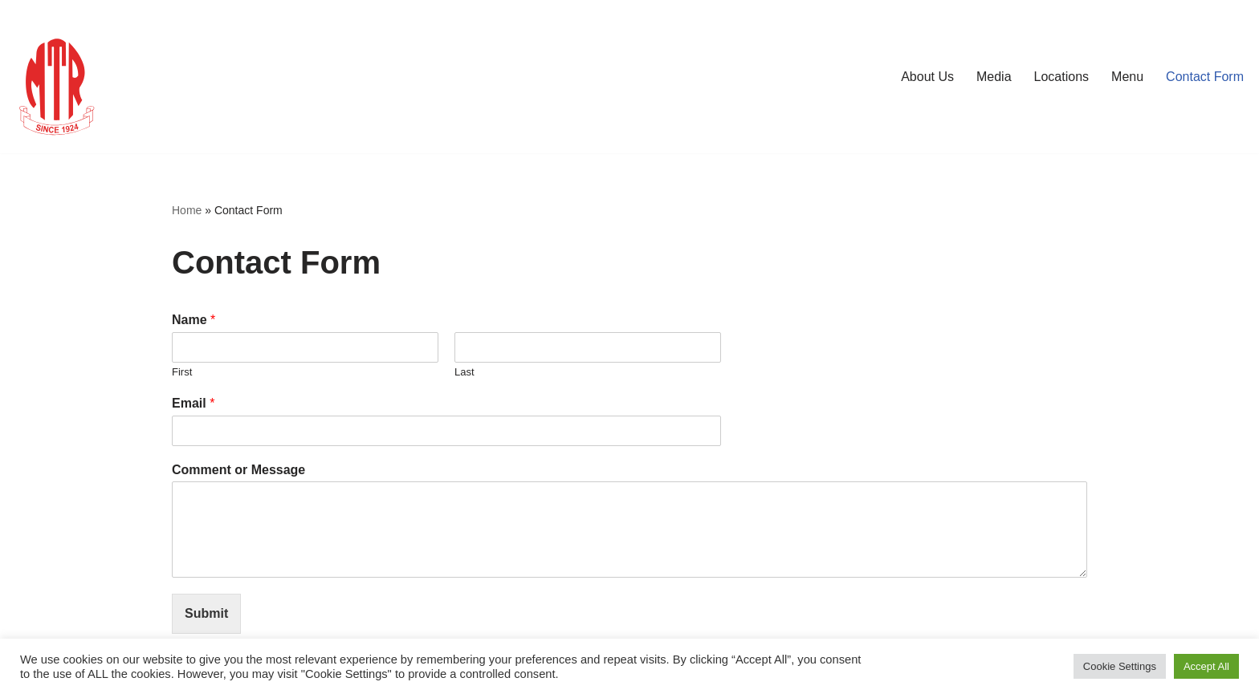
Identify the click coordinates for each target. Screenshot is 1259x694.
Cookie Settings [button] (1119, 666)
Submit (206, 613)
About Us (927, 76)
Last (464, 372)
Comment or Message (238, 470)
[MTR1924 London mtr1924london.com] (60, 76)
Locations (1062, 76)
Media (994, 76)
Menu (1127, 76)
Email (193, 403)
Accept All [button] (1206, 666)
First (182, 372)
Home (187, 210)
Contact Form (1205, 76)
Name (193, 320)
